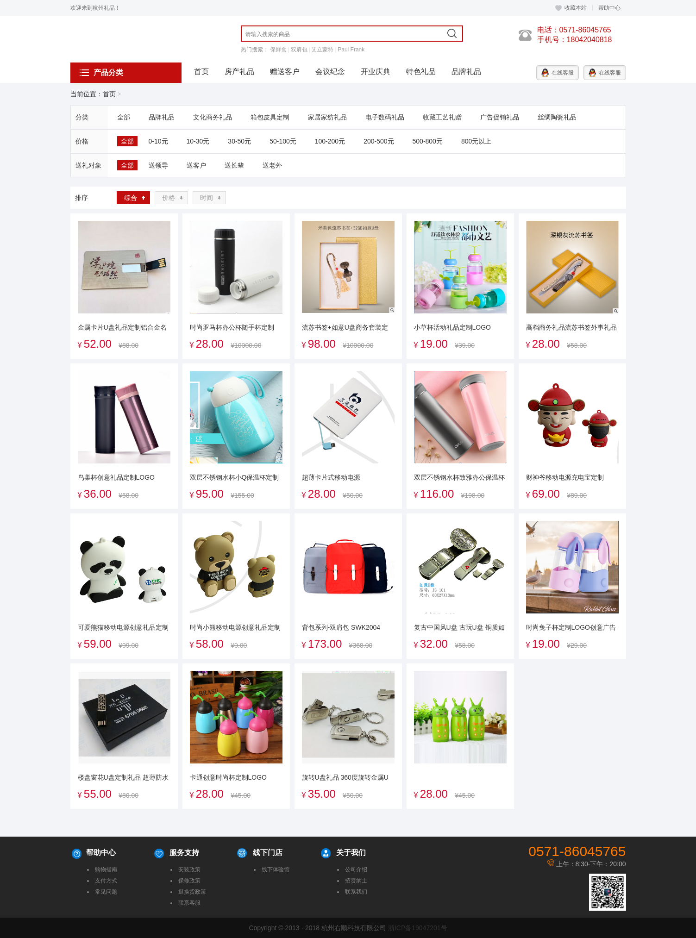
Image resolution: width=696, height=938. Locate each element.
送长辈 (234, 165)
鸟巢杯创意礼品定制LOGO (116, 477)
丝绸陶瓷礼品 (557, 117)
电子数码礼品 (384, 117)
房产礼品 (239, 71)
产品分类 (101, 72)
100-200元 (330, 141)
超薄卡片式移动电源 (331, 477)
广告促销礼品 (499, 117)
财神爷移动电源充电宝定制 (565, 477)
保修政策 (189, 880)
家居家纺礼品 (327, 117)
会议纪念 (330, 71)
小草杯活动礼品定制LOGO (452, 327)
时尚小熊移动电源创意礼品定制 (235, 627)
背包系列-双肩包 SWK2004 (341, 627)
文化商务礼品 (212, 117)
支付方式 (106, 880)
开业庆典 (375, 71)
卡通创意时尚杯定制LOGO (228, 777)
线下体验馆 (275, 869)
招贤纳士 (356, 880)
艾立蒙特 (322, 49)
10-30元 (198, 141)
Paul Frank (351, 49)
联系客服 (189, 903)
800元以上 (476, 141)
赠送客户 (285, 71)
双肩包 (299, 49)
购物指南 (106, 869)
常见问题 (106, 891)
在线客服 (557, 73)
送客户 (196, 165)
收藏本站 (571, 8)
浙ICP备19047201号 (417, 928)
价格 (168, 197)
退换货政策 (192, 891)
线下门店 (267, 853)
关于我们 (351, 853)
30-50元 (239, 141)
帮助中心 (609, 8)
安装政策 (189, 869)
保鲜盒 (278, 49)
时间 (206, 197)
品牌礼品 (466, 71)
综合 (130, 197)
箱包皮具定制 (270, 117)
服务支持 (184, 853)
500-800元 (428, 141)
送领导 (158, 165)
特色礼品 (421, 71)
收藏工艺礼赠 (442, 117)
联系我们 (356, 891)
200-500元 (379, 141)
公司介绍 (356, 869)
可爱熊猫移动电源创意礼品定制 (123, 627)
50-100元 (283, 141)
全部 (123, 117)
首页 (201, 71)
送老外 (272, 165)
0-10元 (158, 141)
